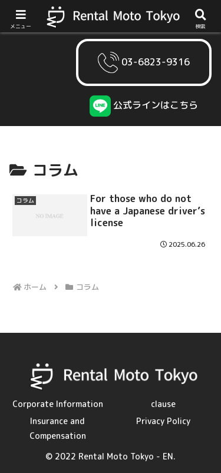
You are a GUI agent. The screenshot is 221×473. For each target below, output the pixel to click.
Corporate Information (57, 403)
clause (163, 403)
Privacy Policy (163, 420)
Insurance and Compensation (57, 428)
